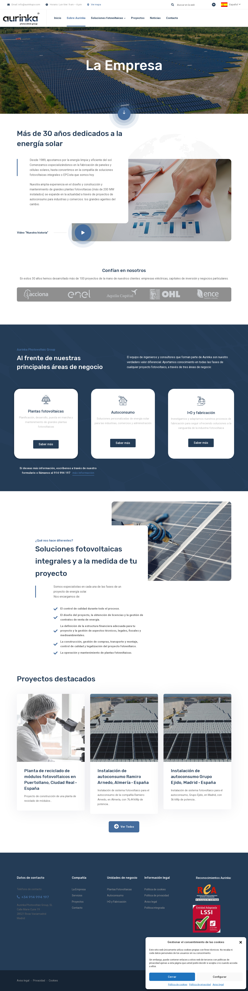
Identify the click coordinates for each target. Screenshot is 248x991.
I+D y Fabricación (116, 901)
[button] (241, 942)
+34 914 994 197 (33, 897)
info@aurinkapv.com (29, 4)
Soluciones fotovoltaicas (107, 18)
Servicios (77, 895)
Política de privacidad (200, 984)
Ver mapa (96, 4)
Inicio (57, 18)
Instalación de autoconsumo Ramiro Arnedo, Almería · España (123, 776)
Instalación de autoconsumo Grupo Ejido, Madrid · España (193, 776)
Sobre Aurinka (76, 18)
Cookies (53, 980)
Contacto (172, 18)
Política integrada (154, 907)
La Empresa (79, 889)
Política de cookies (177, 984)
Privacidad (39, 980)
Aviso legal (218, 984)
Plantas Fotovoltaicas (119, 889)
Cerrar (172, 977)
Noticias (155, 18)
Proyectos (137, 18)
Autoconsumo (115, 895)
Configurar (220, 977)
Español (229, 4)
